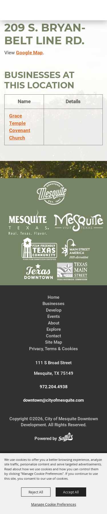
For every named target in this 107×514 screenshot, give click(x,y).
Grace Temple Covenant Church (19, 127)
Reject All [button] (36, 492)
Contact (53, 335)
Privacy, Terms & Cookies (53, 348)
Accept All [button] (71, 492)
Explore (54, 329)
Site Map (53, 342)
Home (53, 297)
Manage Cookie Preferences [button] (53, 504)
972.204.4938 (54, 386)
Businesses (53, 303)
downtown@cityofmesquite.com (53, 400)
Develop (53, 310)
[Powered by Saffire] (67, 438)
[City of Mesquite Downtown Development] (32, 30)
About (53, 323)
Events (53, 316)
